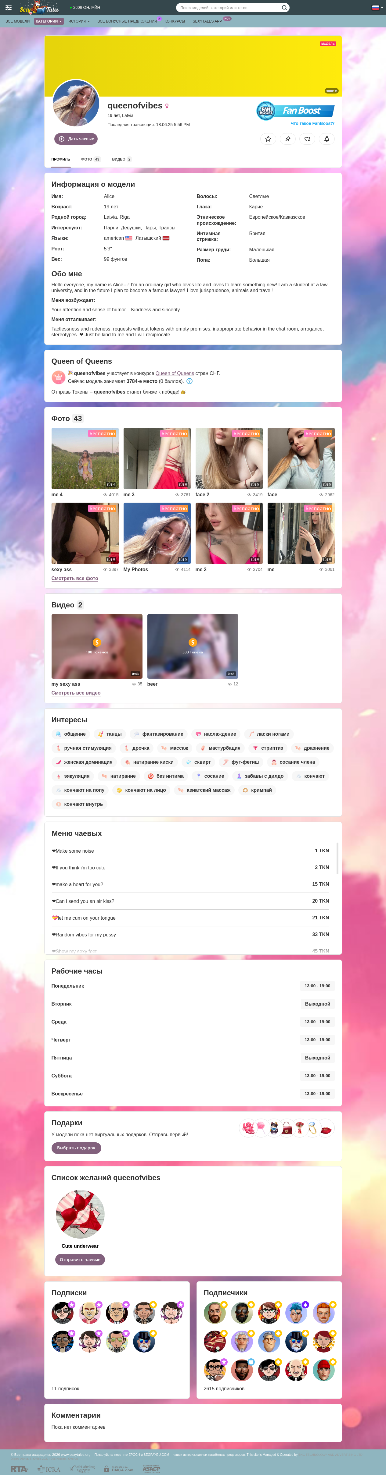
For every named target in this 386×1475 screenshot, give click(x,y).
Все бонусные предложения (129, 20)
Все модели (17, 21)
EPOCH (134, 1454)
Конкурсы (175, 21)
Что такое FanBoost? (313, 123)
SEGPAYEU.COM (156, 1454)
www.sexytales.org (76, 1454)
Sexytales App (209, 20)
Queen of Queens (175, 373)
